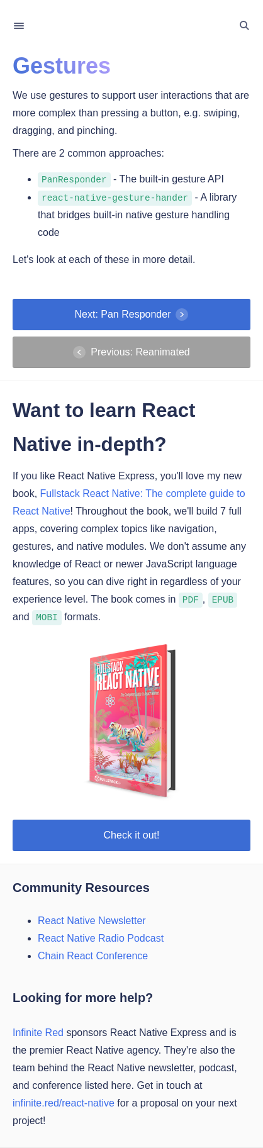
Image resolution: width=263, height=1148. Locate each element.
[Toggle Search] (244, 25)
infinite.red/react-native (64, 1103)
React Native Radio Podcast (101, 938)
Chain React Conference (93, 955)
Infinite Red (38, 1032)
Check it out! (132, 835)
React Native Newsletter (92, 920)
